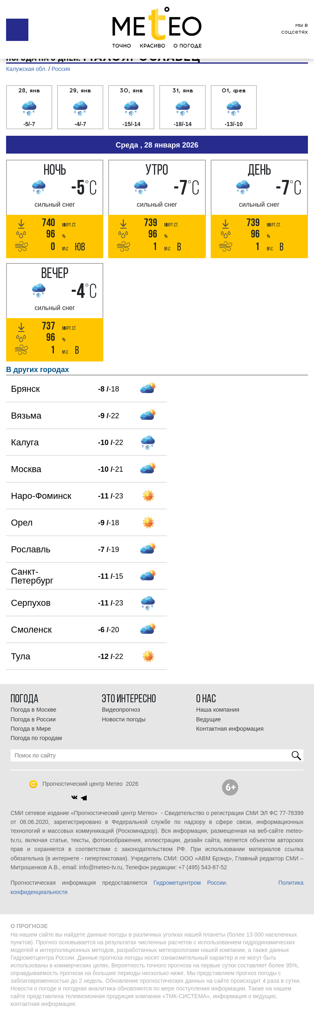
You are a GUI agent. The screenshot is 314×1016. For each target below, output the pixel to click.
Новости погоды (123, 719)
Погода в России (33, 719)
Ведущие (208, 719)
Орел (22, 523)
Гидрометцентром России (190, 882)
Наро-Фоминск (41, 496)
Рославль (30, 549)
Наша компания (217, 709)
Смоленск (31, 630)
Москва (26, 469)
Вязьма (26, 416)
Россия (60, 69)
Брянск (25, 389)
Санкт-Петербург (32, 576)
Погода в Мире (31, 728)
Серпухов (31, 603)
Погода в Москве (33, 709)
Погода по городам (36, 738)
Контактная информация (230, 728)
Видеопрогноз (121, 709)
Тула (20, 656)
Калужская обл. (26, 69)
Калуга (25, 442)
